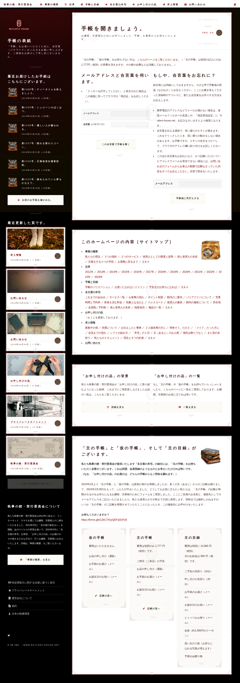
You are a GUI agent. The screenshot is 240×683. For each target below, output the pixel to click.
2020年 (186, 271)
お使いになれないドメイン (130, 287)
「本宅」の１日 (141, 332)
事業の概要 (49, 4)
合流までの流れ (97, 332)
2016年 (138, 271)
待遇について (109, 327)
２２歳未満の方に (155, 327)
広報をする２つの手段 (101, 261)
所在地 (217, 302)
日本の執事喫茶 (19, 613)
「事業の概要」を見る (38, 559)
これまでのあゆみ (95, 297)
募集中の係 (91, 327)
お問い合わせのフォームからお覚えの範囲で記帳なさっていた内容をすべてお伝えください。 (188, 166)
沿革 (70, 4)
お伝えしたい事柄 (131, 327)
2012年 (89, 271)
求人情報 (170, 4)
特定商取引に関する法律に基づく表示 (31, 582)
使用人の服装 (174, 302)
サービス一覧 (117, 297)
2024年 (99, 277)
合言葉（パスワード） (94, 124)
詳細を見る (118, 407)
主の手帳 (235, 4)
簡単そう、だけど (180, 327)
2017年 (150, 271)
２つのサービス (130, 256)
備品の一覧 (155, 307)
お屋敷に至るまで (128, 261)
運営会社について (20, 598)
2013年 (101, 271)
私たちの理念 (92, 256)
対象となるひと (135, 302)
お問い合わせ (195, 4)
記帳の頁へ (106, 595)
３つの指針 (110, 256)
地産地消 (139, 307)
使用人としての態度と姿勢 (158, 256)
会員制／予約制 (97, 307)
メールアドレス (91, 113)
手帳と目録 (90, 4)
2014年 (113, 271)
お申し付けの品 (145, 4)
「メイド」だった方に (206, 327)
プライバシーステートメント (28, 422)
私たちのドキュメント (107, 338)
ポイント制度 (155, 297)
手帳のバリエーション (98, 287)
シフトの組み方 (119, 332)
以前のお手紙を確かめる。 (37, 200)
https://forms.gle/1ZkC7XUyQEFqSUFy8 (104, 519)
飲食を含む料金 (113, 302)
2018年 (162, 271)
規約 (12, 606)
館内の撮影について (197, 302)
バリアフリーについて (199, 297)
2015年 (126, 271)
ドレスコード (155, 302)
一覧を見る (189, 407)
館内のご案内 (174, 297)
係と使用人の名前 (187, 256)
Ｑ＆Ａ (145, 261)
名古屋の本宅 (116, 4)
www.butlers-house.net (41, 645)
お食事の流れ (136, 297)
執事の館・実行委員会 (18, 4)
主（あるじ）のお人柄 (166, 332)
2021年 (198, 271)
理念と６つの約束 (134, 338)
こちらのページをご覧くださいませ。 (158, 59)
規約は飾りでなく (193, 332)
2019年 (174, 271)
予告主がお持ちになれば (163, 287)
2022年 (211, 271)
